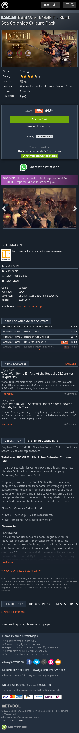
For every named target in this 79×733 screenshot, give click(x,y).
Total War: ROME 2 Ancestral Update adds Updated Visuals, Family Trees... (36, 405)
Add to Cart (39, 119)
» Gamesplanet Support (30, 306)
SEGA (23, 95)
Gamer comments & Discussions (39, 151)
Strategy (25, 71)
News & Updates (15, 363)
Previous (4, 208)
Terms (11, 720)
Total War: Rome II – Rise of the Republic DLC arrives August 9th (37, 375)
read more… (8, 562)
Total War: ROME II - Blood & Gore (20, 331)
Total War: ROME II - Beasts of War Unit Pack (26, 336)
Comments (14, 604)
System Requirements (43, 440)
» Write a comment (13, 611)
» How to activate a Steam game (21, 570)
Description (13, 440)
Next (75, 208)
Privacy (19, 720)
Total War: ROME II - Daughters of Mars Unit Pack (29, 326)
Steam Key (26, 91)
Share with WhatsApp (39, 167)
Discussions (39, 604)
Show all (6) (71, 364)
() (46, 5)
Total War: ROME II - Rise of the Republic (24, 341)
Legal (4, 720)
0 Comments (71, 393)
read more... (7, 393)
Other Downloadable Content (26, 321)
